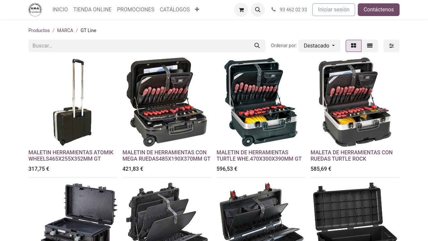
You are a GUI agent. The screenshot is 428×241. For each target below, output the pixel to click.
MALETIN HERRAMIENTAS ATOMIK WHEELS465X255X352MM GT (70, 155)
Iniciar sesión (333, 9)
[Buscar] (257, 45)
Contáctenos (378, 9)
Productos (39, 30)
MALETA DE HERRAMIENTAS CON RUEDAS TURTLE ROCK (352, 155)
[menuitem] (60, 9)
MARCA (65, 30)
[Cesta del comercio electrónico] (241, 10)
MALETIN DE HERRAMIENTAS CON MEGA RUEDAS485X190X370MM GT (166, 155)
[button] (258, 10)
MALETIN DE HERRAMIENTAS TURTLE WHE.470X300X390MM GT (259, 155)
